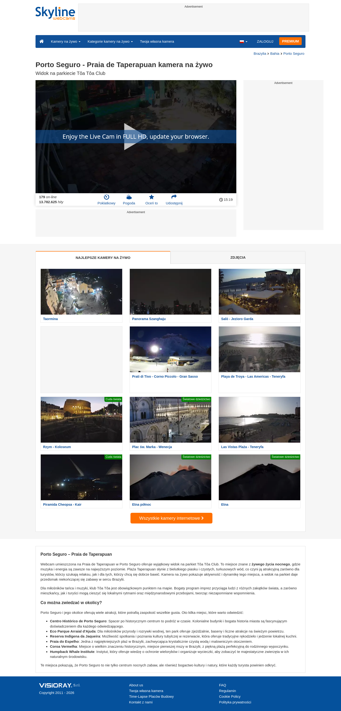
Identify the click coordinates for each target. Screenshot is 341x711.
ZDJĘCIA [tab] (238, 257)
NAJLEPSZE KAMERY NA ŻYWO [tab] (103, 258)
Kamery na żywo (66, 41)
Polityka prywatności (235, 702)
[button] (243, 41)
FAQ (222, 685)
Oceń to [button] (151, 199)
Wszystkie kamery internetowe (171, 518)
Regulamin (227, 691)
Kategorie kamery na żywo (110, 41)
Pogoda (129, 199)
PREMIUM (290, 41)
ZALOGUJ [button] (265, 41)
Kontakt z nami (141, 702)
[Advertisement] (193, 20)
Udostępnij (174, 199)
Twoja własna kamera (157, 41)
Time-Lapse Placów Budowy (151, 696)
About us (136, 685)
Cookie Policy (230, 696)
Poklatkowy (107, 199)
